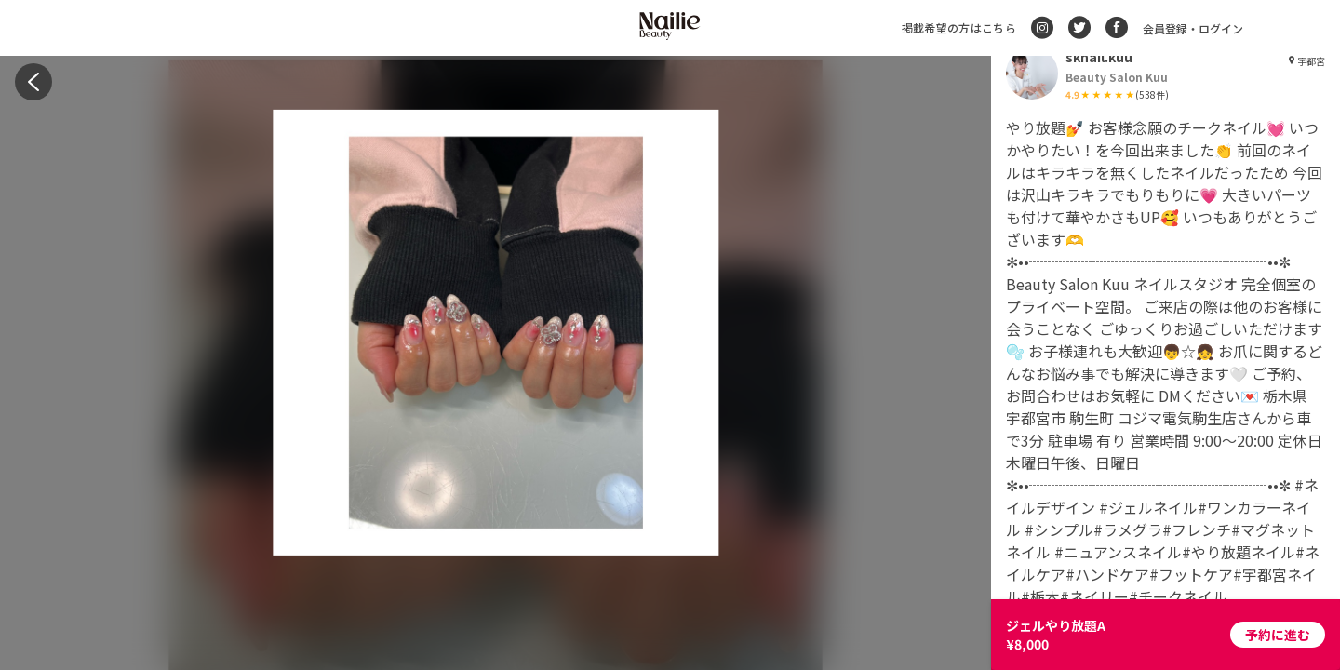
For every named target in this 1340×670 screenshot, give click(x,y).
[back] (33, 81)
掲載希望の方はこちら (959, 27)
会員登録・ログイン (1193, 28)
